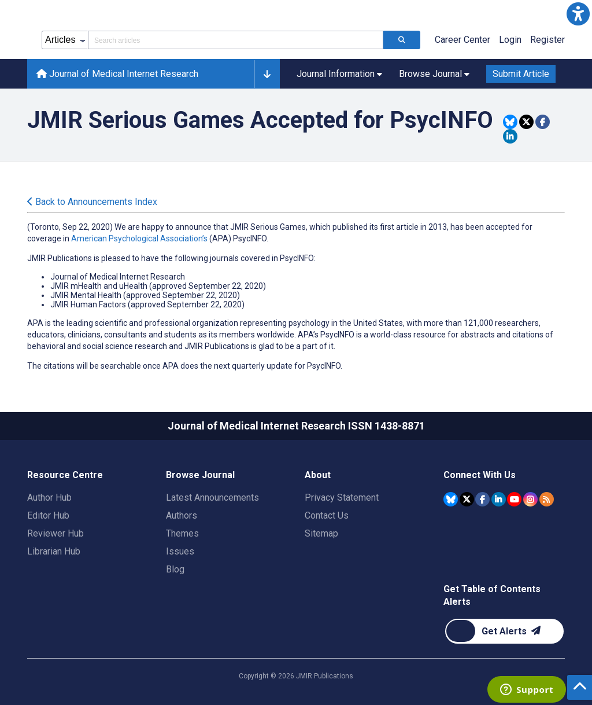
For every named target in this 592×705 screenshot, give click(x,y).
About (318, 474)
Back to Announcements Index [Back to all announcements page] (92, 201)
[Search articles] (401, 40)
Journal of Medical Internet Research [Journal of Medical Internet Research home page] (117, 73)
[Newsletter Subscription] (504, 631)
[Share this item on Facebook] (542, 122)
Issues (180, 551)
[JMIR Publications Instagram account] (530, 499)
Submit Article (521, 73)
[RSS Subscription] (546, 499)
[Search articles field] (235, 40)
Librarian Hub (53, 551)
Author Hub (49, 497)
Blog (175, 569)
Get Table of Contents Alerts (492, 595)
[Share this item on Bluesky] (510, 122)
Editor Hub (48, 515)
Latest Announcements (212, 497)
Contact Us (327, 515)
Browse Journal (200, 474)
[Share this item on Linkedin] (510, 136)
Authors (181, 515)
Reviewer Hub (55, 533)
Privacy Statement (342, 497)
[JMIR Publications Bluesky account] (450, 499)
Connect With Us (479, 474)
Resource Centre (65, 474)
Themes (182, 533)
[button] (578, 14)
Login (510, 39)
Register (547, 39)
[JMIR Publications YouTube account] (514, 499)
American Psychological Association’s (139, 238)
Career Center (462, 39)
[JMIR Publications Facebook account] (482, 499)
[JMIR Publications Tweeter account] (467, 499)
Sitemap (321, 533)
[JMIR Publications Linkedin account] (498, 499)
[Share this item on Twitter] (526, 122)
